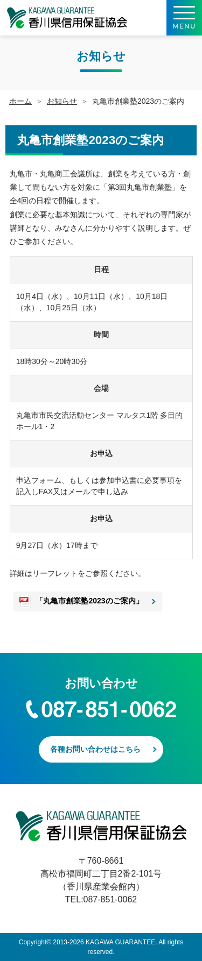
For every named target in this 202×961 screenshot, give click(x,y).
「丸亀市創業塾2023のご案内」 (89, 600)
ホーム (20, 101)
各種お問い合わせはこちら (95, 749)
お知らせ (62, 101)
